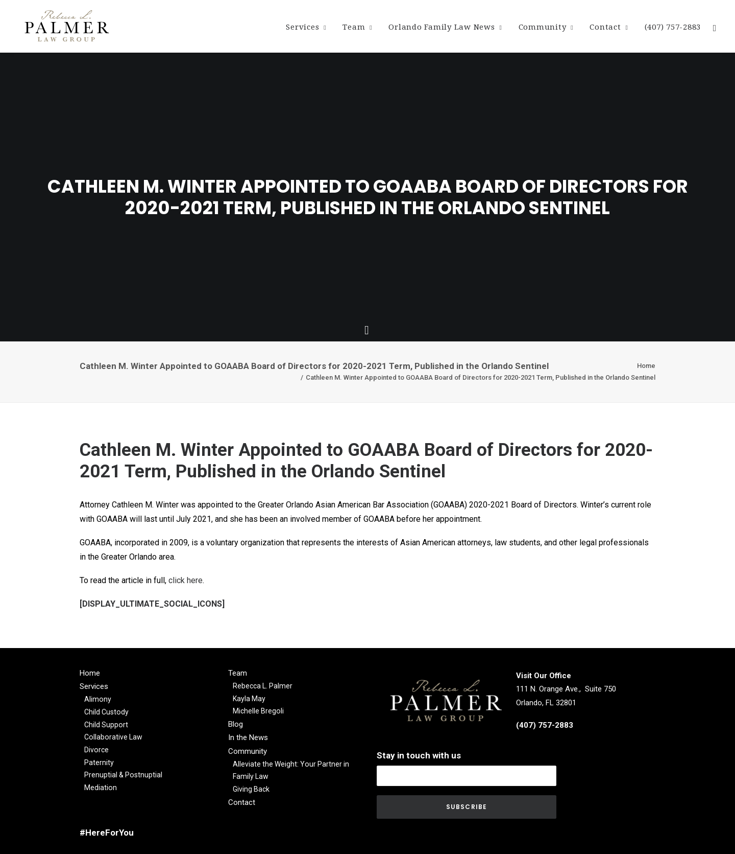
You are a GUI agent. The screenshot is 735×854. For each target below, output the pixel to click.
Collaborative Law (113, 737)
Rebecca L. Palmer (262, 686)
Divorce (96, 750)
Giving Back (251, 789)
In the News (248, 737)
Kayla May (249, 699)
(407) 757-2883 (673, 27)
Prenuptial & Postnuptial (123, 775)
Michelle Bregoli (258, 711)
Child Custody (106, 712)
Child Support (106, 725)
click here (185, 580)
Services (306, 27)
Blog (235, 724)
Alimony (97, 699)
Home (646, 366)
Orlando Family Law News (445, 27)
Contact (609, 27)
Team (357, 27)
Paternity (99, 762)
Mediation (100, 787)
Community (546, 27)
